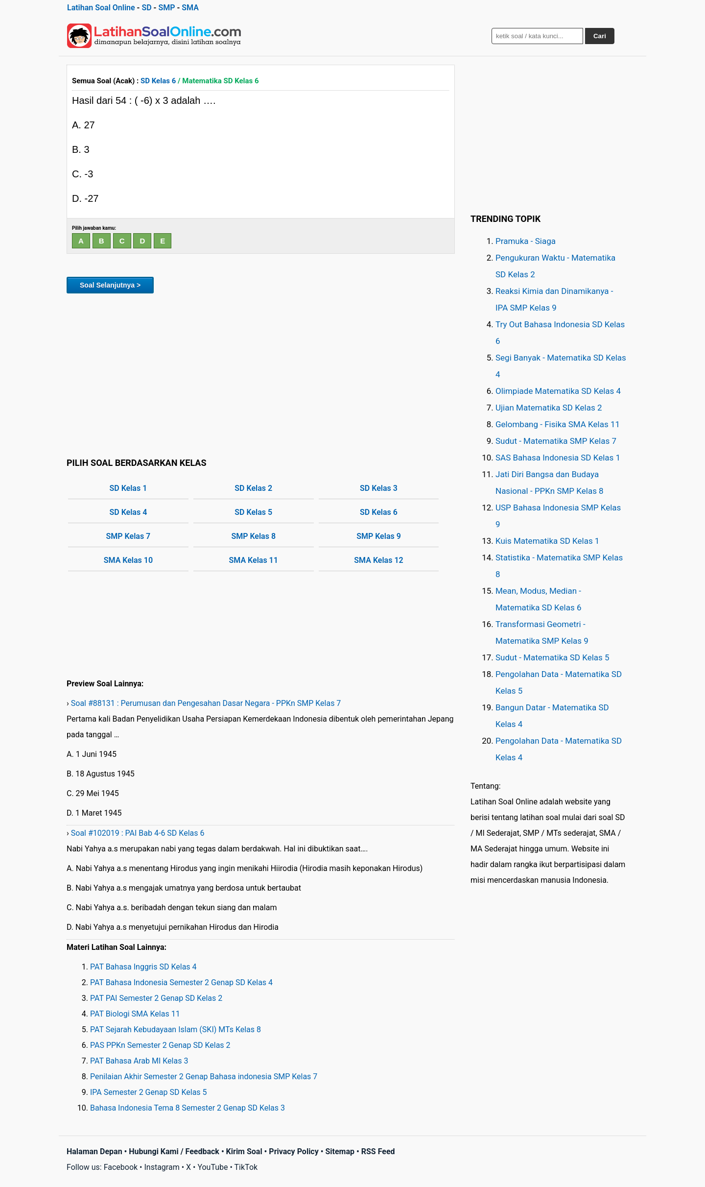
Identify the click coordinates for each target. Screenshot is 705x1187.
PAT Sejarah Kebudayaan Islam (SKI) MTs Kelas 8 (175, 1029)
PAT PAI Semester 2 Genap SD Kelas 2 (156, 998)
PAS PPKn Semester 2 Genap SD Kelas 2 (160, 1045)
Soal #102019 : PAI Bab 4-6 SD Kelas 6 (138, 833)
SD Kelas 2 (253, 488)
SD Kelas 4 (128, 512)
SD (146, 7)
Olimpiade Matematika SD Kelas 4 (558, 391)
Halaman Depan (94, 1151)
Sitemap (339, 1151)
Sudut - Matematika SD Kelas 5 (552, 657)
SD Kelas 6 (158, 80)
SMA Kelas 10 (128, 560)
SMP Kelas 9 (378, 536)
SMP (166, 7)
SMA (190, 7)
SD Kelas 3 (379, 488)
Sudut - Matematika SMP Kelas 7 (555, 441)
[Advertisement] (260, 373)
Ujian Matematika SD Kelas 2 (548, 407)
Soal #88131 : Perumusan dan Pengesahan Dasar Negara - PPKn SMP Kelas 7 (206, 703)
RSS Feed (378, 1151)
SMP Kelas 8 (253, 536)
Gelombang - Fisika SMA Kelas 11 (557, 424)
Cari (599, 36)
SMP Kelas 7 (128, 536)
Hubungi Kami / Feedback (174, 1151)
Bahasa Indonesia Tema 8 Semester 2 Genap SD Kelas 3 (187, 1108)
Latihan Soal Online (101, 7)
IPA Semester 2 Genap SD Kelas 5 (148, 1092)
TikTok (246, 1167)
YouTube (212, 1167)
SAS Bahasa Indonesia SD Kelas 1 (557, 457)
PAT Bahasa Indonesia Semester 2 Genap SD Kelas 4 (181, 982)
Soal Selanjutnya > (110, 285)
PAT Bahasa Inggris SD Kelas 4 (143, 966)
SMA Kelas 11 (253, 560)
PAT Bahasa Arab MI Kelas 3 (139, 1061)
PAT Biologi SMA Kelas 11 (135, 1013)
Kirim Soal (244, 1151)
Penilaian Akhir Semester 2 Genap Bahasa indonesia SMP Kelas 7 (203, 1076)
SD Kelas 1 (128, 488)
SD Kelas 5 (253, 512)
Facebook (121, 1167)
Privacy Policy (293, 1151)
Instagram (161, 1167)
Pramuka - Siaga (525, 241)
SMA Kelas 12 (378, 560)
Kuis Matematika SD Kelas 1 (547, 541)
